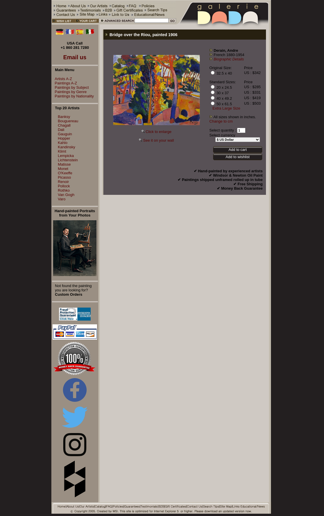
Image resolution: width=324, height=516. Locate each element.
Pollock (64, 186)
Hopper (64, 138)
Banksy (64, 116)
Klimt (62, 151)
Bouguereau (68, 121)
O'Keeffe (65, 173)
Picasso (64, 177)
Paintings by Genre (69, 92)
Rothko (64, 190)
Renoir (63, 182)
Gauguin (65, 134)
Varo (62, 199)
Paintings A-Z (64, 83)
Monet (63, 169)
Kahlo (62, 142)
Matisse (64, 164)
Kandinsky (66, 147)
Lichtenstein (68, 160)
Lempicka (66, 155)
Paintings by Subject (70, 87)
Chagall (64, 125)
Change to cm (221, 121)
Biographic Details (229, 59)
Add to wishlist (237, 157)
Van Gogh (66, 195)
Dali (61, 129)
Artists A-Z (62, 79)
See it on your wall (158, 140)
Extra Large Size (226, 108)
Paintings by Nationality (73, 96)
